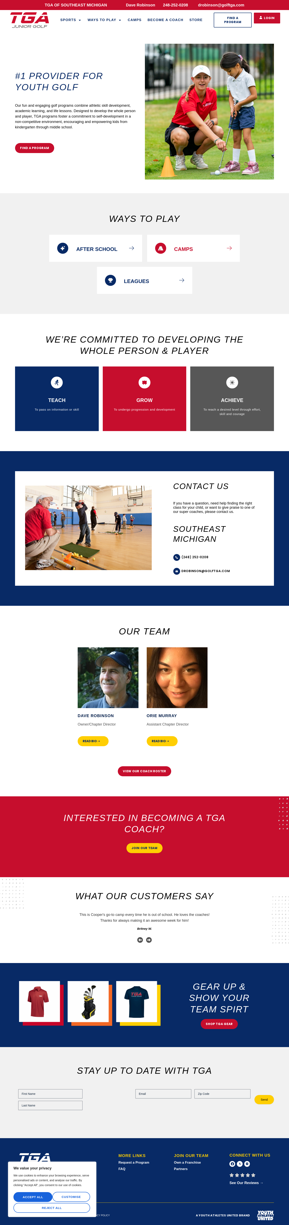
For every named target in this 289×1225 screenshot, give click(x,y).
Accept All (52, 1208)
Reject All (70, 1198)
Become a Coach (165, 20)
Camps (134, 20)
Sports (70, 20)
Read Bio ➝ (91, 741)
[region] (52, 1190)
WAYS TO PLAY (105, 20)
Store (196, 20)
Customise (32, 1198)
